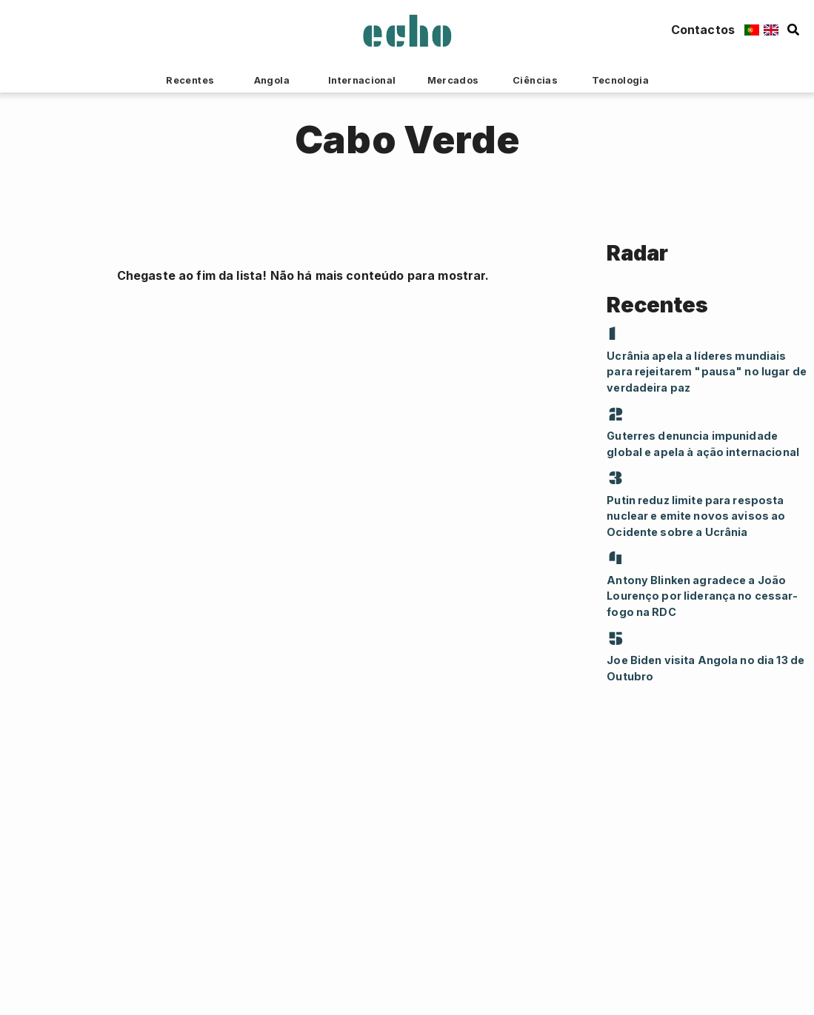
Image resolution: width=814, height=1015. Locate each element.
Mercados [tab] (453, 80)
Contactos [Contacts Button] (703, 29)
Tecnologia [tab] (620, 80)
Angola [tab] (272, 80)
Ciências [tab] (535, 80)
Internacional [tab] (362, 80)
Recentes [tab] (190, 80)
